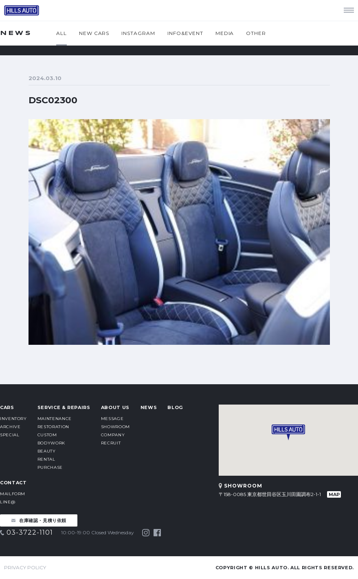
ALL (61, 33)
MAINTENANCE (54, 418)
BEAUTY (46, 451)
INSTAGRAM (138, 33)
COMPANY (113, 435)
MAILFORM (12, 493)
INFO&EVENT (185, 33)
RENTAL (46, 459)
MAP (334, 494)
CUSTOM (47, 435)
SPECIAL (9, 435)
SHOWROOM (115, 426)
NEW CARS (94, 33)
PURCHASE (50, 467)
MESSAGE (112, 418)
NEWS (149, 407)
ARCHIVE (10, 426)
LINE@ (7, 502)
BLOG (175, 407)
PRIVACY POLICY (25, 567)
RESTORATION (53, 426)
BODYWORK (51, 443)
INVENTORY (13, 418)
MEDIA (224, 33)
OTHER (256, 33)
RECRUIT (111, 443)
